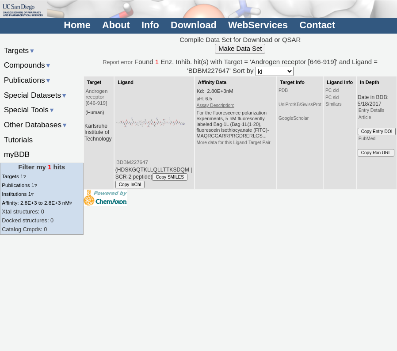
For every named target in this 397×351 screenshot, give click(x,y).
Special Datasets (36, 95)
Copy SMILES (170, 177)
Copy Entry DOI (377, 131)
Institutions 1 (18, 194)
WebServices (258, 25)
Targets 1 (14, 176)
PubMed (367, 138)
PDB (283, 90)
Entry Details (371, 110)
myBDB (17, 154)
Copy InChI (130, 184)
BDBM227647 (132, 162)
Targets (19, 50)
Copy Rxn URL (376, 152)
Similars (333, 104)
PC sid (332, 97)
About (116, 25)
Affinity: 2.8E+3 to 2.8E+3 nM (37, 203)
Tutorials (18, 139)
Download (194, 25)
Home (77, 25)
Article (365, 117)
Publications (27, 80)
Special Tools (29, 109)
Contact (317, 25)
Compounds (27, 65)
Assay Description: (215, 105)
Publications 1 (19, 185)
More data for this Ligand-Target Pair (233, 142)
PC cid (332, 90)
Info (150, 25)
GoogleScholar (294, 118)
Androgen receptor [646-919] (96, 97)
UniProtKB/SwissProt (300, 104)
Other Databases (36, 124)
